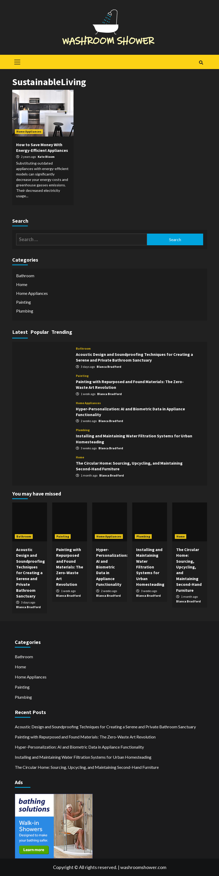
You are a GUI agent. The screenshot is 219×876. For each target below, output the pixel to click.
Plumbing (24, 310)
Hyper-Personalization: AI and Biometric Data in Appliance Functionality (112, 567)
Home (21, 284)
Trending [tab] (61, 332)
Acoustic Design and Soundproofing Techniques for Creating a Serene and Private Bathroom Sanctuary (30, 573)
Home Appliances (28, 131)
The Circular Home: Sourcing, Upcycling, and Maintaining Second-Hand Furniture (87, 767)
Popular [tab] (39, 332)
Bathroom (25, 275)
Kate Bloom (46, 157)
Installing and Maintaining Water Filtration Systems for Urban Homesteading (150, 567)
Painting (23, 302)
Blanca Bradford (109, 367)
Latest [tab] (20, 332)
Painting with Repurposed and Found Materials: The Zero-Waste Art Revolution (69, 567)
